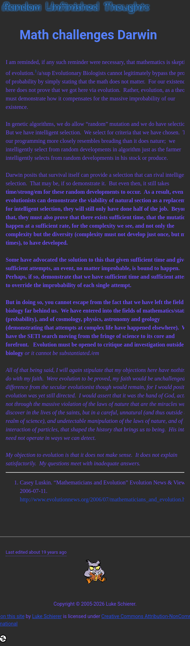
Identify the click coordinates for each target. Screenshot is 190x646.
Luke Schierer (47, 616)
